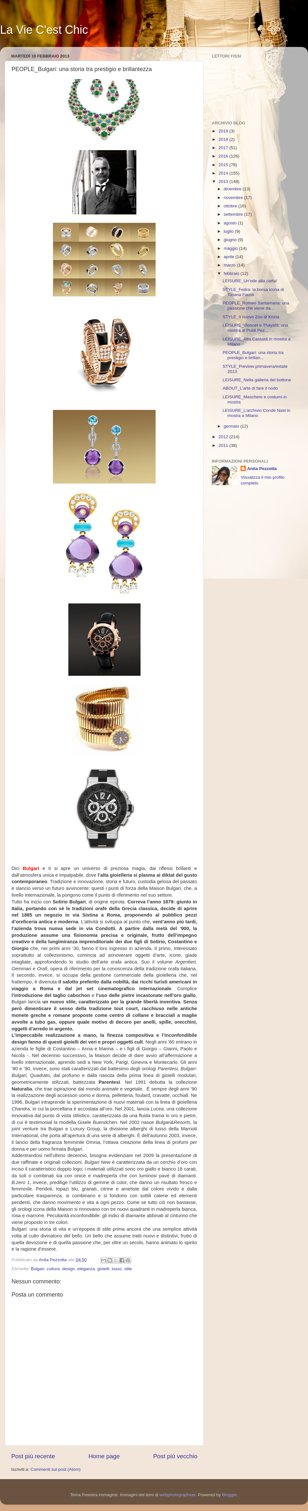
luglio (229, 231)
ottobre (231, 206)
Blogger (229, 1494)
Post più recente (33, 1456)
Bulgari (37, 1268)
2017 (223, 147)
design (68, 1268)
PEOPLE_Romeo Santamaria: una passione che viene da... (256, 306)
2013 (223, 181)
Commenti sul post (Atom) (55, 1469)
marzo (230, 265)
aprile (229, 256)
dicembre (233, 188)
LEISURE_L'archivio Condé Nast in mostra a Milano (256, 413)
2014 (223, 173)
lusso (117, 1268)
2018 (223, 139)
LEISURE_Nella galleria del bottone (257, 379)
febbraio (232, 273)
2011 (223, 445)
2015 (223, 164)
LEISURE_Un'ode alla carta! (250, 280)
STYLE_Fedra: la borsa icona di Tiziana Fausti (253, 292)
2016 (223, 156)
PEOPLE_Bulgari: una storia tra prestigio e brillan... (253, 355)
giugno (231, 239)
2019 (223, 131)
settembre (234, 214)
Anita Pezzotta (262, 468)
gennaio (232, 426)
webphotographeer (178, 1494)
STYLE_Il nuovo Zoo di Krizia (251, 316)
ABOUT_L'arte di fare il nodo (250, 388)
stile (128, 1268)
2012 (223, 436)
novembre (234, 197)
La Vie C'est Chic (44, 29)
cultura (53, 1268)
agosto (231, 223)
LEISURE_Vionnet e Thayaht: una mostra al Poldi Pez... (255, 328)
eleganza (86, 1268)
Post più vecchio (175, 1456)
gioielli (103, 1268)
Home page (104, 1456)
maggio (231, 248)
